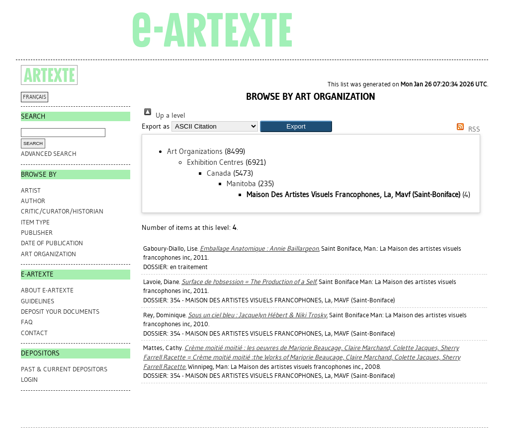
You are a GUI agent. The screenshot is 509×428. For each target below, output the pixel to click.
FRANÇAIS (34, 97)
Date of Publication (52, 243)
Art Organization (48, 254)
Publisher (37, 232)
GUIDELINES (37, 301)
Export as (156, 126)
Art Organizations (195, 151)
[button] (296, 126)
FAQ (26, 322)
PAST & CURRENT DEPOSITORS (64, 369)
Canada (219, 173)
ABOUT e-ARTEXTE (47, 290)
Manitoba (241, 183)
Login (29, 379)
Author (33, 201)
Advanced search (49, 153)
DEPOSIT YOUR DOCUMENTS (60, 311)
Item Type (35, 222)
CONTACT (34, 333)
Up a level (163, 115)
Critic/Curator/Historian (62, 211)
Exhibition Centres (215, 162)
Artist (31, 190)
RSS (466, 129)
